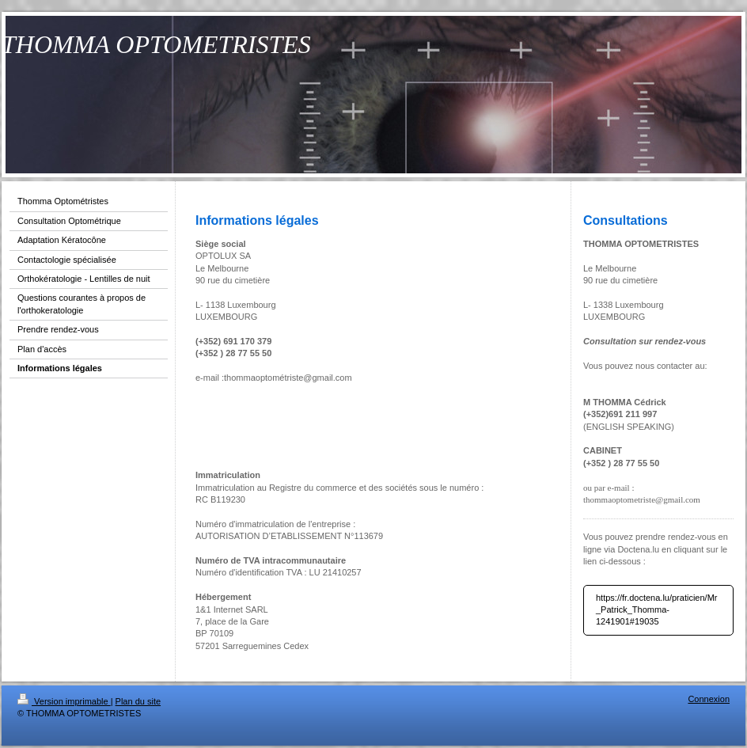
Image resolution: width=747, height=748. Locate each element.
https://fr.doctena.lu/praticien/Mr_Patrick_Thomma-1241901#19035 (656, 610)
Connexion (709, 699)
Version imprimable (64, 701)
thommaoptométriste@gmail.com (288, 377)
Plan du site (138, 701)
